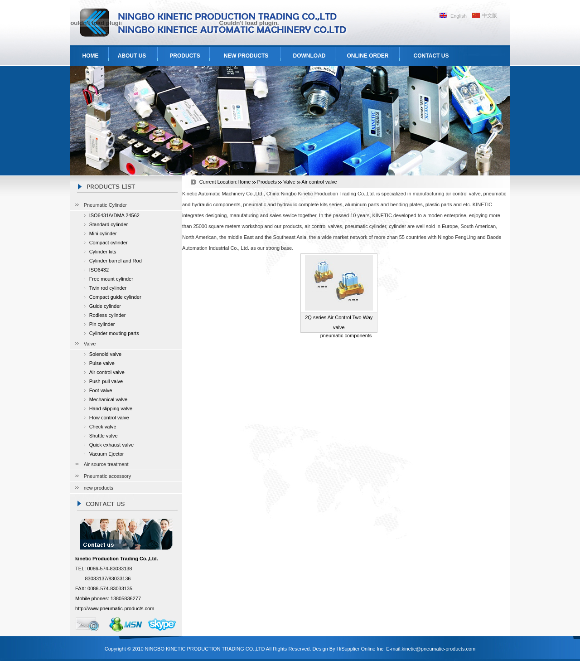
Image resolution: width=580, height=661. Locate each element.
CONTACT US (431, 56)
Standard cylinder (108, 224)
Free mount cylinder (111, 279)
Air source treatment (106, 464)
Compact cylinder (108, 242)
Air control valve (107, 372)
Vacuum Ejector (106, 454)
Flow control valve (109, 417)
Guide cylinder (105, 306)
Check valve (102, 426)
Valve (90, 343)
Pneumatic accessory (107, 476)
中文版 (489, 15)
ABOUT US (132, 56)
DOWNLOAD (309, 56)
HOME (90, 56)
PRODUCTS (184, 56)
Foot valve (100, 390)
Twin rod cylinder (108, 288)
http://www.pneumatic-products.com (114, 608)
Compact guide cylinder (115, 297)
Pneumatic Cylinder (105, 205)
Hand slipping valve (110, 408)
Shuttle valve (103, 435)
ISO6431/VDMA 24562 (114, 215)
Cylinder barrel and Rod (115, 260)
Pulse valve (102, 363)
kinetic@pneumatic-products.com (438, 648)
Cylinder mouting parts (114, 333)
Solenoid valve (105, 354)
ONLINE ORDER (367, 56)
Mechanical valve (108, 399)
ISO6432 (99, 269)
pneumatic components (346, 335)
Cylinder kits (102, 251)
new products (98, 488)
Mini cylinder (103, 233)
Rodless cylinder (107, 315)
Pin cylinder (102, 324)
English (458, 16)
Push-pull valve (106, 381)
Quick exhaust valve (111, 444)
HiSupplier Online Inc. (361, 648)
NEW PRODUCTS (246, 56)
